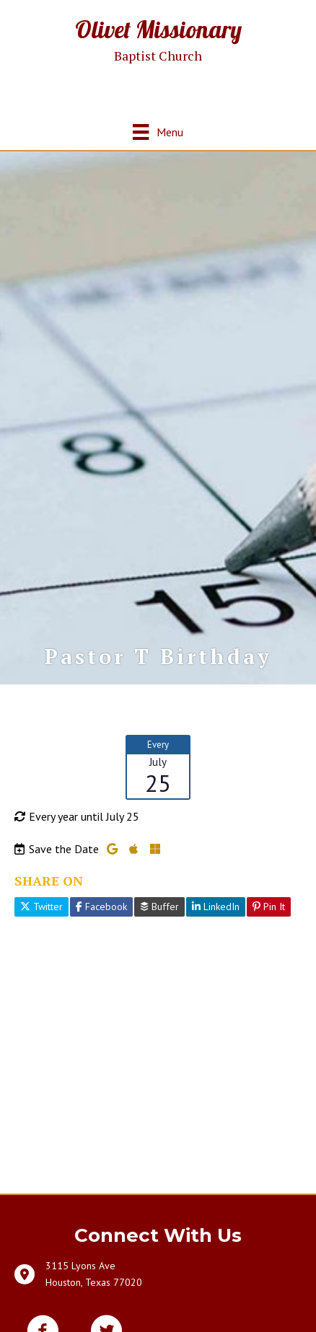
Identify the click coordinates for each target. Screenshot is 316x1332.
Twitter (41, 906)
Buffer (159, 906)
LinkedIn (216, 906)
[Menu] (158, 131)
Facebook (101, 906)
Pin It (269, 906)
